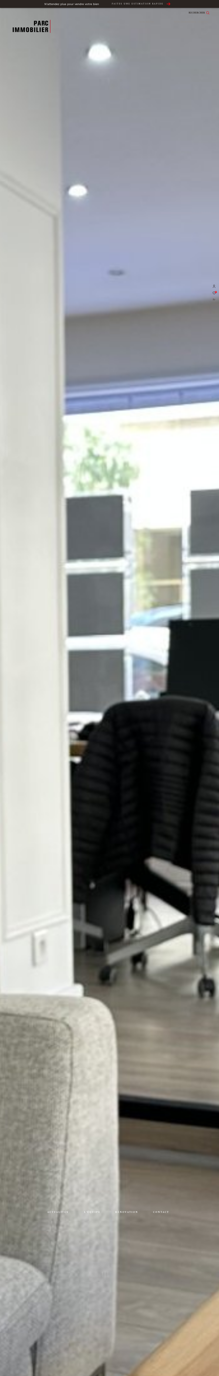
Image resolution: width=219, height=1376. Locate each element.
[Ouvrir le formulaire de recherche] (199, 13)
